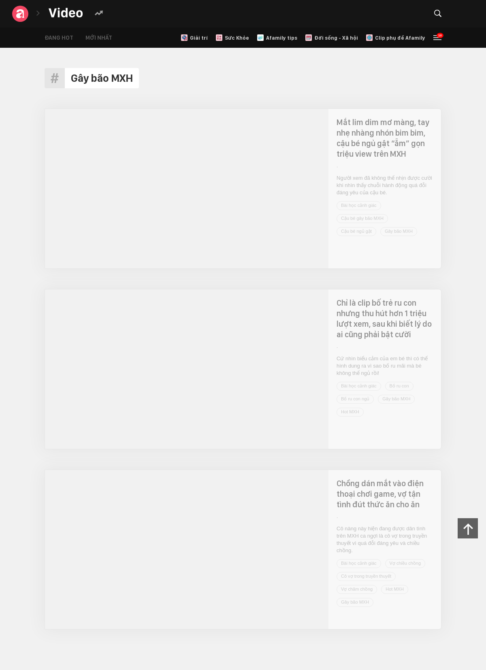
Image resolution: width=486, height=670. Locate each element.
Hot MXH (350, 411)
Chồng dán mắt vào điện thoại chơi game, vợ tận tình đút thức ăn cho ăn (380, 494)
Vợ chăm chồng (357, 589)
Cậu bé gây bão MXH (362, 218)
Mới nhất (98, 37)
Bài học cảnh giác (359, 205)
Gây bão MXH (399, 231)
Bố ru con (399, 385)
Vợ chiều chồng (405, 563)
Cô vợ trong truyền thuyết (366, 576)
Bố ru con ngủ (355, 398)
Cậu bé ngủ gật (356, 231)
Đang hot (59, 37)
